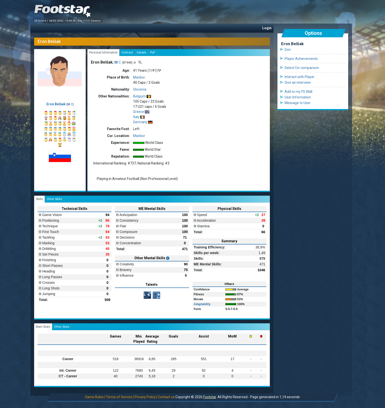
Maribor (139, 77)
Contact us (166, 397)
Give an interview (298, 82)
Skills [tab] (39, 199)
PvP (152, 52)
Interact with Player (300, 77)
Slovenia (139, 89)
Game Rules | (95, 397)
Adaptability (202, 304)
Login (267, 28)
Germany (140, 122)
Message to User (298, 103)
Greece (138, 112)
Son (288, 50)
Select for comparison (302, 68)
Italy (136, 117)
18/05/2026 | (57, 20)
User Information (298, 97)
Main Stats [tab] (43, 326)
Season (96, 20)
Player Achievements (301, 59)
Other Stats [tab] (61, 326)
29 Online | (41, 20)
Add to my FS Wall (298, 92)
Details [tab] (141, 52)
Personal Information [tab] (103, 52)
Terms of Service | (120, 397)
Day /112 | (84, 20)
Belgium (139, 96)
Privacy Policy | (146, 397)
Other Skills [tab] (54, 199)
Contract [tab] (127, 52)
